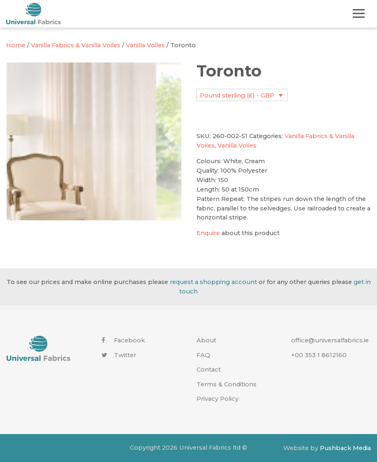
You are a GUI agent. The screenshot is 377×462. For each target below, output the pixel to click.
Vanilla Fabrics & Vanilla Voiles (75, 45)
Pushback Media (345, 447)
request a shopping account (213, 282)
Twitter (119, 355)
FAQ (203, 355)
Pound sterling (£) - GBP (237, 95)
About (206, 340)
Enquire (208, 233)
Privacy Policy (217, 398)
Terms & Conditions (227, 384)
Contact (209, 369)
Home (15, 45)
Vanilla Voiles (145, 45)
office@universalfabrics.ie (330, 340)
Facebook (123, 340)
